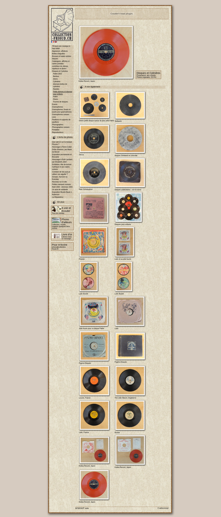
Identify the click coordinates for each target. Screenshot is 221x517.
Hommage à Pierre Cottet (62, 147)
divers (55, 79)
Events (54, 104)
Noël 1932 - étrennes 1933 (62, 187)
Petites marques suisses (61, 184)
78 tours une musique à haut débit (61, 47)
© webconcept (163, 508)
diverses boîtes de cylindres (60, 85)
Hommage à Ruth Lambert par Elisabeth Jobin (62, 161)
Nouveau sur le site (59, 182)
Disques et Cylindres (60, 71)
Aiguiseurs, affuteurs (60, 51)
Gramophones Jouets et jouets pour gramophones (62, 111)
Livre (54, 117)
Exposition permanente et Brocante (62, 156)
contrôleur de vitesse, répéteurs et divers (60, 67)
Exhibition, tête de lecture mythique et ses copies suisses (61, 167)
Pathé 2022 (57, 74)
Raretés (56, 89)
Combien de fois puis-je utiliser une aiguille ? (61, 173)
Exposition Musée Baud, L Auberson (62, 193)
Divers (55, 99)
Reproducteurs (57, 132)
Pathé (55, 97)
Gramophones (57, 107)
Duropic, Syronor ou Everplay (59, 178)
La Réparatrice (57, 197)
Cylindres (56, 81)
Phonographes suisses (60, 127)
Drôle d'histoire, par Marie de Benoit (62, 151)
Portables (55, 130)
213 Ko (153, 77)
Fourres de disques (60, 102)
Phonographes (57, 125)
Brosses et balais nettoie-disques (61, 57)
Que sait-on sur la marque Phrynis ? (62, 143)
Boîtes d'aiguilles (58, 54)
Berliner (56, 76)
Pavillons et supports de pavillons (61, 121)
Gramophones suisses (60, 114)
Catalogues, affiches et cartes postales (61, 62)
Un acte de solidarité (60, 189)
